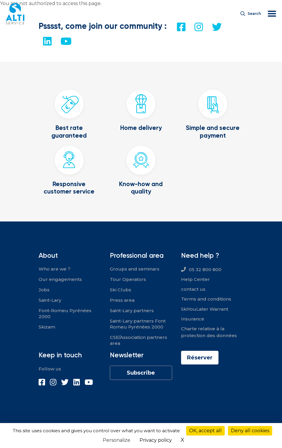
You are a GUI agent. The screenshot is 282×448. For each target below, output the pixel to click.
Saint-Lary (50, 300)
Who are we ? (54, 269)
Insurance (192, 319)
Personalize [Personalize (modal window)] (116, 440)
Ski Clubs (120, 290)
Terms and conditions (206, 299)
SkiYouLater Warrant (204, 309)
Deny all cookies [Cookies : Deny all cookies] (250, 430)
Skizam (47, 327)
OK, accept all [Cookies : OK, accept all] (205, 430)
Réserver (200, 357)
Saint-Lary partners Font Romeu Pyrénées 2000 (138, 324)
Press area (122, 300)
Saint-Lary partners (132, 310)
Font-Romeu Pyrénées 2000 (65, 313)
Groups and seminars (134, 269)
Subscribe (141, 373)
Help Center (195, 279)
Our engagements (60, 279)
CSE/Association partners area (138, 340)
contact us (193, 289)
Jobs (44, 290)
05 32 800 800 (205, 269)
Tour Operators (128, 279)
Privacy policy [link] (156, 440)
